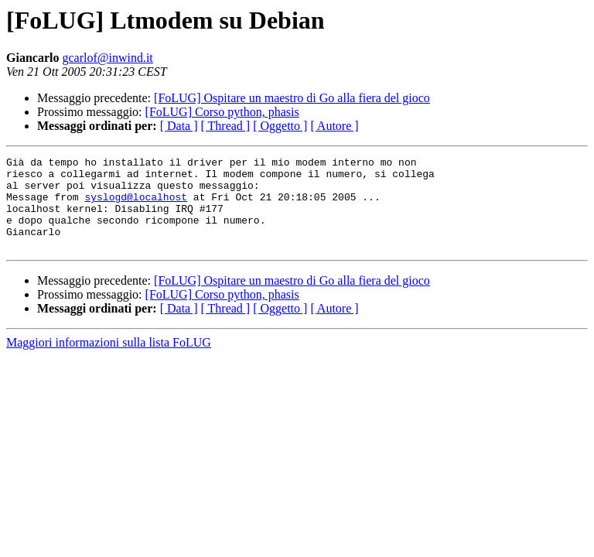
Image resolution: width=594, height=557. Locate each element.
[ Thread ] (226, 125)
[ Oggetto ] (280, 125)
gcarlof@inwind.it (107, 57)
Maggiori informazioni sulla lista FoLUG (108, 360)
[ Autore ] (334, 125)
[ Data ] (179, 125)
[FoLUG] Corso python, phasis (222, 111)
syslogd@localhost (135, 206)
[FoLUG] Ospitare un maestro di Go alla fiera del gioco (292, 97)
